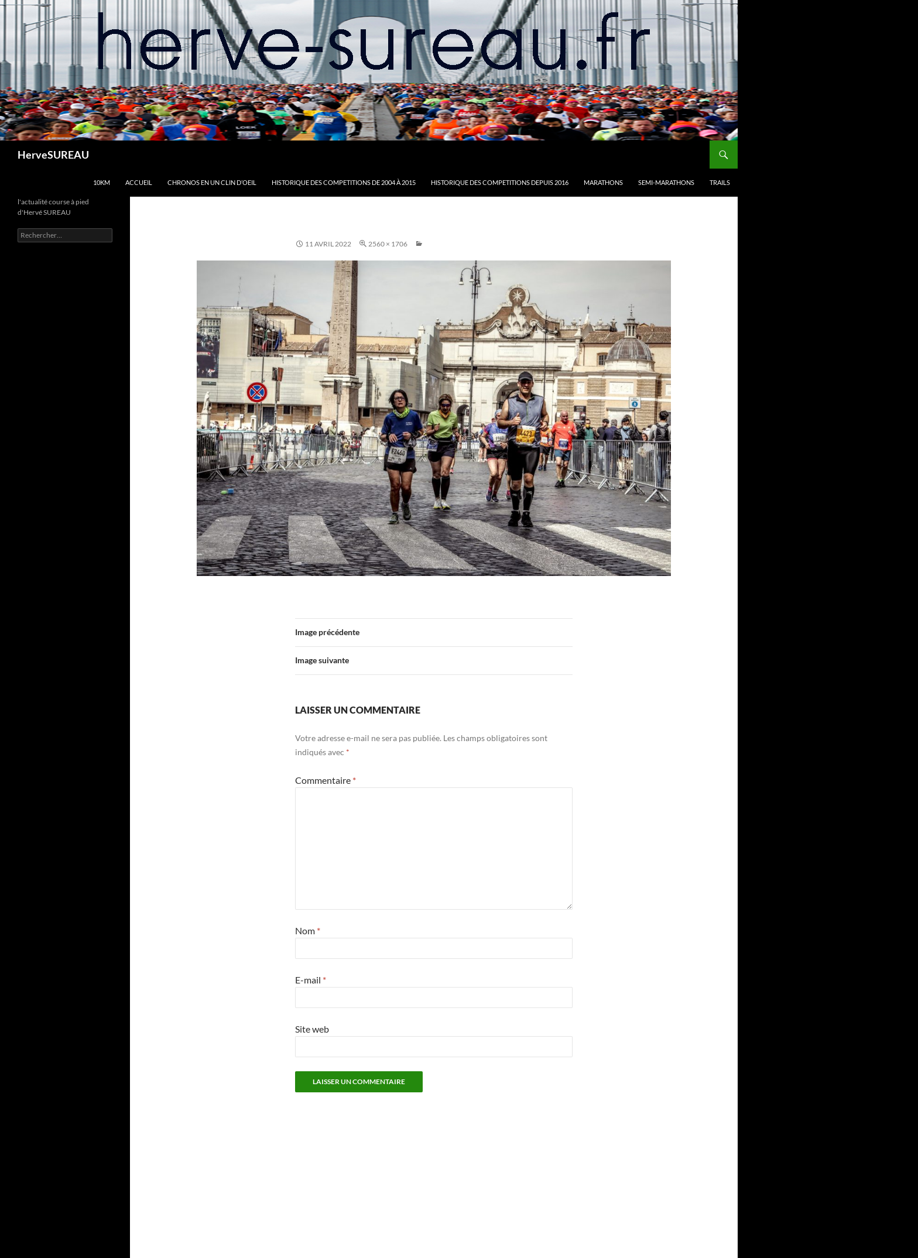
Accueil (138, 182)
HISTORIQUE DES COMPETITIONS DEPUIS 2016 (499, 182)
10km (101, 182)
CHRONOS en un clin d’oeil (211, 182)
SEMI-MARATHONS (666, 182)
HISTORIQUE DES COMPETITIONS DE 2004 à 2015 (344, 182)
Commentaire (325, 780)
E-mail (310, 979)
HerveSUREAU (53, 154)
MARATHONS (603, 182)
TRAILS (720, 182)
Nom (307, 930)
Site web (312, 1028)
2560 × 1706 (387, 243)
